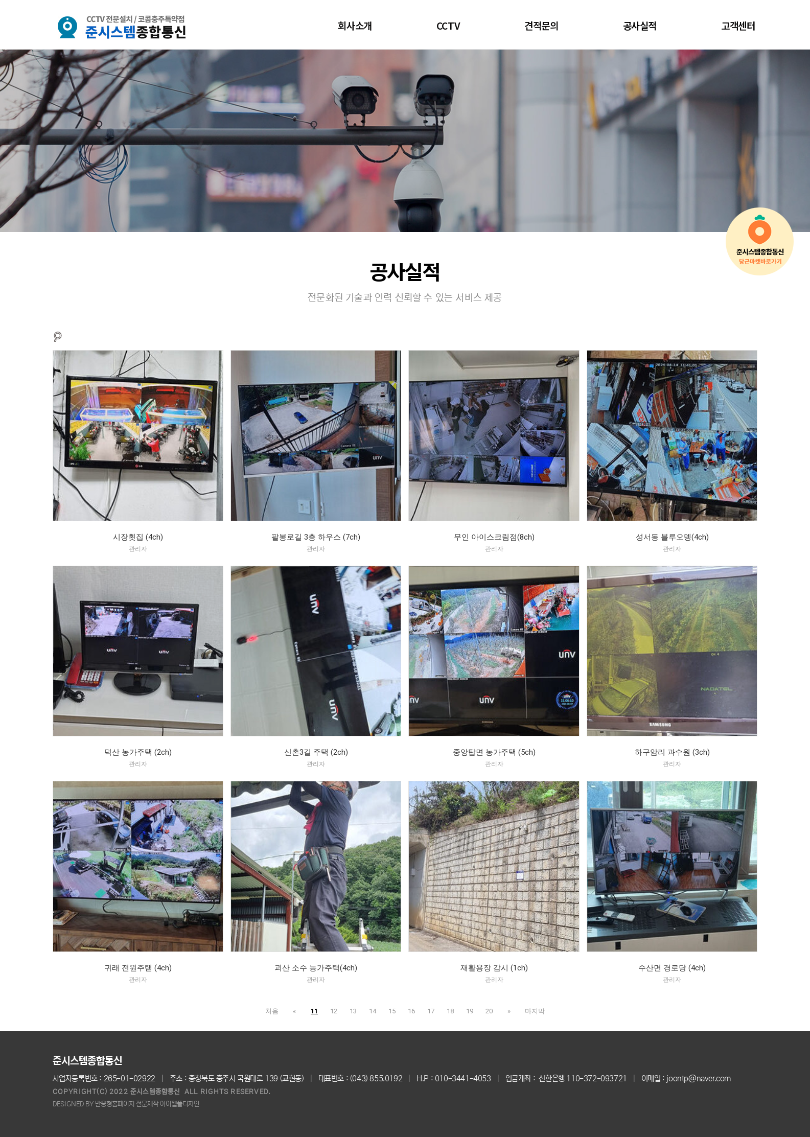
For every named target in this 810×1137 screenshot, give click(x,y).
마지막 (530, 1011)
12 (333, 1011)
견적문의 (541, 25)
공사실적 (640, 25)
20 (489, 1011)
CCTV (448, 25)
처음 (276, 1011)
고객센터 (738, 25)
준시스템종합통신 (87, 1061)
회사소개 (355, 25)
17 (430, 1011)
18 (450, 1011)
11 (314, 1011)
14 (372, 1011)
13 (353, 1011)
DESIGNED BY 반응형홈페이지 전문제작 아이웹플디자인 (126, 1104)
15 (392, 1011)
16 (411, 1011)
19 (469, 1011)
